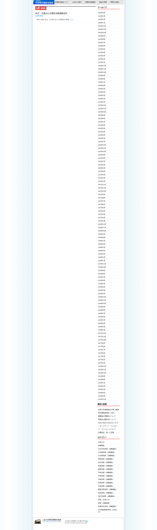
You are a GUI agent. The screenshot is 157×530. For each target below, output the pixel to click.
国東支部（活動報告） (106, 469)
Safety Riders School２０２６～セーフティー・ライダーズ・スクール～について (108, 426)
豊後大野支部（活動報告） (107, 489)
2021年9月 (101, 194)
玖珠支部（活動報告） (106, 479)
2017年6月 (101, 353)
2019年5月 (101, 284)
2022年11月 (102, 148)
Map (86, 521)
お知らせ (101, 442)
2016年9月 (101, 376)
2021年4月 (101, 211)
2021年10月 (102, 191)
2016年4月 (101, 393)
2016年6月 (101, 386)
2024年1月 (101, 102)
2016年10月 (102, 373)
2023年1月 (101, 141)
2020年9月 (101, 234)
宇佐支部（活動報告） (106, 472)
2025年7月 (101, 42)
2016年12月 (102, 366)
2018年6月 (101, 317)
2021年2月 (101, 217)
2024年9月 (101, 75)
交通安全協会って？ (62, 2)
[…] (72, 19)
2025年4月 (101, 52)
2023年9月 (101, 115)
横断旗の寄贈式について (107, 416)
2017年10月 (102, 340)
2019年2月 (101, 293)
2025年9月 (101, 36)
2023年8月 (101, 118)
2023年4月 (101, 132)
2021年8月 (101, 198)
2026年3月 (101, 16)
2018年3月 (101, 326)
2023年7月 (101, 122)
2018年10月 (102, 303)
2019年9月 (101, 270)
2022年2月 (101, 178)
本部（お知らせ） (104, 499)
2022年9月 (101, 155)
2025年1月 (101, 62)
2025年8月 (101, 39)
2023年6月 (101, 125)
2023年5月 (101, 128)
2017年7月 (101, 350)
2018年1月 (101, 330)
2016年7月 (101, 383)
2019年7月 (101, 277)
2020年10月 (102, 231)
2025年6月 (101, 46)
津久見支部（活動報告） (107, 496)
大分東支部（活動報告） (107, 455)
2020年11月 (102, 227)
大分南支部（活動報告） (107, 452)
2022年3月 (101, 174)
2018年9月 (101, 307)
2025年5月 (101, 49)
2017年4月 (101, 360)
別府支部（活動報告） (106, 459)
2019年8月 (101, 274)
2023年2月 (101, 138)
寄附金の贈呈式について (107, 419)
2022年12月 (102, 145)
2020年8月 (101, 237)
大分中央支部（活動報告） (107, 449)
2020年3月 (101, 254)
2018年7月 (101, 313)
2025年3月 (101, 56)
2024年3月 (101, 95)
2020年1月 (101, 260)
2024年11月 (102, 69)
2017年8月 (101, 346)
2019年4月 (101, 287)
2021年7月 (101, 201)
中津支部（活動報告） (106, 476)
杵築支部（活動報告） (106, 466)
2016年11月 (102, 369)
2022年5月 (101, 168)
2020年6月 (101, 244)
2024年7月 (101, 82)
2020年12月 (102, 224)
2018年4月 (101, 323)
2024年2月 (101, 99)
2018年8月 (101, 310)
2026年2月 (101, 19)
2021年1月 (101, 221)
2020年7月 (101, 241)
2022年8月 (101, 158)
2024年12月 (102, 65)
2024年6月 (101, 85)
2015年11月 (102, 399)
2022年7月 (101, 161)
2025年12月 (102, 26)
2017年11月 (102, 336)
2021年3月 (101, 214)
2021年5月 (101, 208)
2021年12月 (102, 184)
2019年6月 (101, 280)
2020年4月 (101, 250)
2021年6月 (101, 204)
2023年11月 (102, 108)
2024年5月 (101, 89)
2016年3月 (101, 396)
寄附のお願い (115, 2)
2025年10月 (102, 32)
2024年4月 (101, 92)
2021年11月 (102, 188)
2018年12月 (102, 297)
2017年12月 (102, 333)
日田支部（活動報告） (106, 483)
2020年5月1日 (39, 16)
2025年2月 (101, 59)
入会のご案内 (76, 2)
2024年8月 (101, 79)
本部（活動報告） (104, 503)
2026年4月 (101, 13)
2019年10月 (102, 267)
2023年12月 (102, 105)
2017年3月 (101, 363)
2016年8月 (101, 379)
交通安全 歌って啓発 (106, 432)
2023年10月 (102, 112)
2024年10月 (102, 72)
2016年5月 (101, 389)
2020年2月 (101, 257)
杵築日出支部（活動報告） (107, 506)
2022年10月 (102, 151)
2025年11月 (102, 29)
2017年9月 (101, 343)
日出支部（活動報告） (106, 462)
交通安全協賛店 (90, 2)
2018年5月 (101, 320)
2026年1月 (101, 23)
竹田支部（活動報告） (106, 486)
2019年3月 (101, 290)
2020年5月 (101, 247)
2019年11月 (102, 264)
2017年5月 (101, 356)
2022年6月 (101, 165)
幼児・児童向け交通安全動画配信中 (51, 13)
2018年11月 (102, 300)
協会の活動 (103, 2)
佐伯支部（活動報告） (106, 493)
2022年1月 (101, 181)
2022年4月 (101, 171)
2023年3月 (101, 135)
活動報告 (101, 445)
